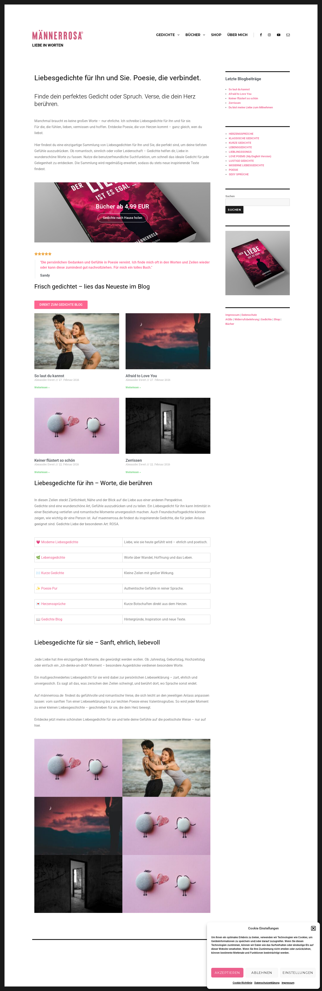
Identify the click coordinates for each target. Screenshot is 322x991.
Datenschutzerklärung (266, 982)
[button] (313, 928)
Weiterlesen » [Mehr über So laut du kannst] (42, 387)
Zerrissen (134, 460)
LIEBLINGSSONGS (240, 151)
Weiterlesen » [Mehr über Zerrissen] (133, 472)
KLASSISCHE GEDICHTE (244, 138)
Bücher (229, 323)
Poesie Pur (49, 588)
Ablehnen (261, 973)
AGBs (228, 319)
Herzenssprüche (53, 604)
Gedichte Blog (51, 619)
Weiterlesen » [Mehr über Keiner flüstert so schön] (42, 472)
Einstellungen (298, 973)
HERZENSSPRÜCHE (241, 133)
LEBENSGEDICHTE (240, 147)
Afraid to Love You (141, 376)
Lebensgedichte (53, 557)
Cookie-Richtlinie (242, 982)
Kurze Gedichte (52, 573)
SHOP (216, 35)
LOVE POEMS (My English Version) (250, 156)
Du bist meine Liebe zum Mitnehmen (251, 107)
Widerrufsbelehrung (246, 319)
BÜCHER (192, 35)
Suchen (230, 196)
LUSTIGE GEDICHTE (241, 160)
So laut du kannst (49, 376)
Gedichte (266, 319)
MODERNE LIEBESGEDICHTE (246, 165)
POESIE (233, 169)
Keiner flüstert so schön (54, 460)
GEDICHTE (165, 35)
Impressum (288, 982)
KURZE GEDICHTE (240, 142)
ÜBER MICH (237, 35)
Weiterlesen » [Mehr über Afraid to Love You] (133, 387)
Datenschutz (249, 314)
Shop (277, 319)
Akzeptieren (227, 973)
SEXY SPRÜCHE (239, 174)
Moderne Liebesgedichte (59, 542)
